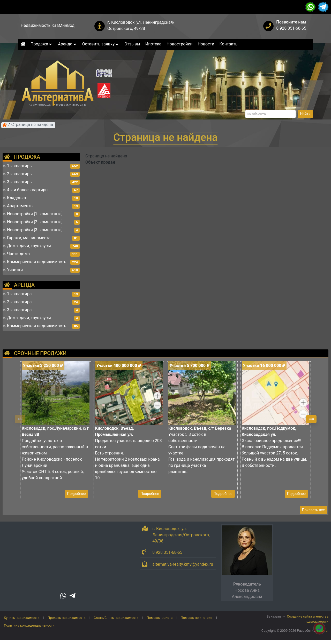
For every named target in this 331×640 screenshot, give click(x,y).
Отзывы (132, 44)
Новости (206, 44)
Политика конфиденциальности (29, 625)
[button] (311, 419)
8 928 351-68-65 (291, 28)
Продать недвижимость (67, 618)
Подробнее (76, 494)
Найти (305, 114)
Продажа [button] (42, 44)
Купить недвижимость (22, 618)
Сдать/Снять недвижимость (116, 618)
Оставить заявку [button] (100, 44)
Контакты (229, 44)
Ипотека (153, 44)
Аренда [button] (67, 44)
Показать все (313, 510)
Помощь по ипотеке (196, 618)
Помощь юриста (159, 618)
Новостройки (179, 44)
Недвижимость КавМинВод (47, 25)
